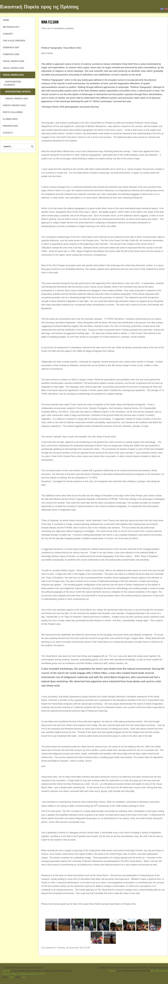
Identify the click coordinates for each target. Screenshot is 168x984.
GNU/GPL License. (159, 971)
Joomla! (6, 971)
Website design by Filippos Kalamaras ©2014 (24, 974)
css (23, 977)
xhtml (12, 977)
